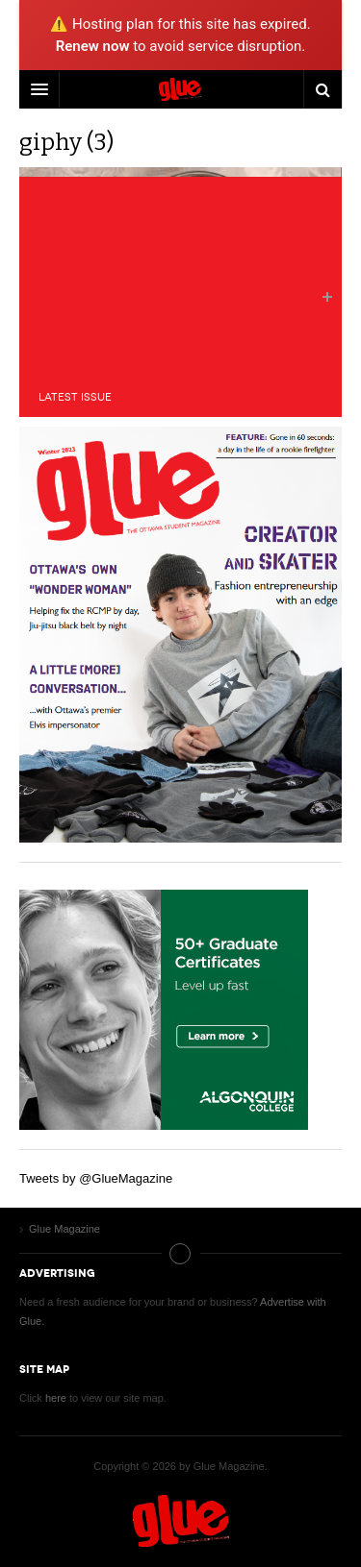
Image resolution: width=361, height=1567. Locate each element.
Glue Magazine (181, 1521)
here (55, 1398)
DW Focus (180, 89)
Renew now (93, 46)
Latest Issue (75, 397)
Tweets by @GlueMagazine (95, 1178)
